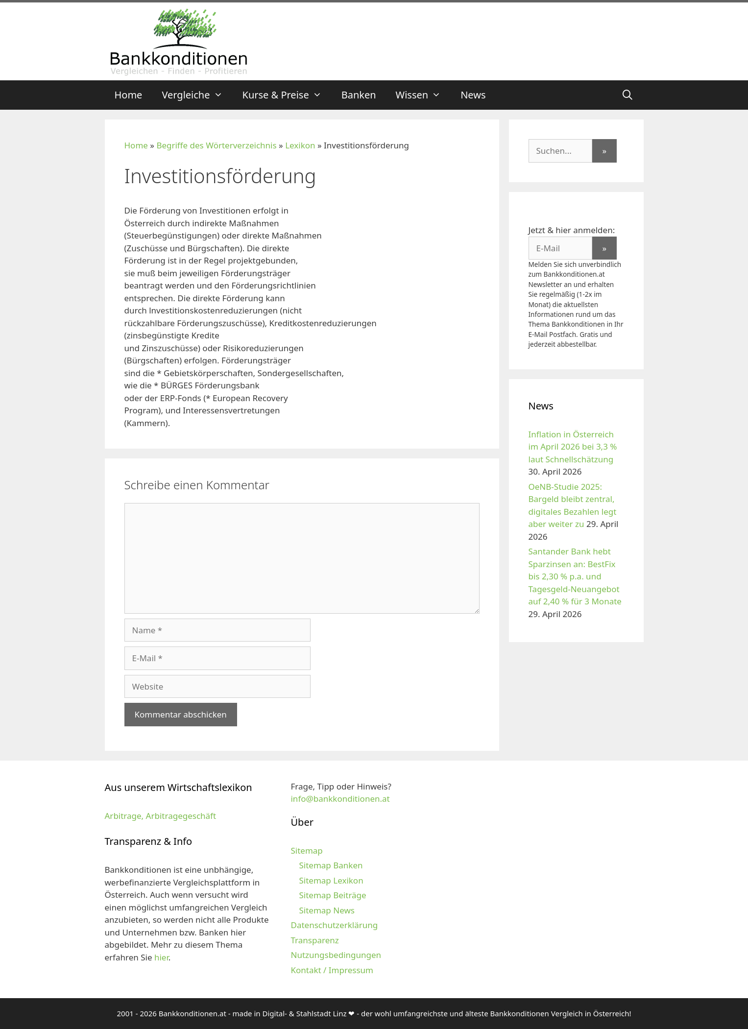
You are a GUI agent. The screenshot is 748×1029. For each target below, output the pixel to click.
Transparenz (314, 940)
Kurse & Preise (287, 95)
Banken (358, 94)
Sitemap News (326, 910)
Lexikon (300, 145)
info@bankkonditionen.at (339, 798)
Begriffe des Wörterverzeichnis (216, 145)
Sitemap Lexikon (331, 880)
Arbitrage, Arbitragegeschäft (161, 815)
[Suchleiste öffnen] (627, 95)
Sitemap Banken (330, 865)
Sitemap (306, 850)
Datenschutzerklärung (334, 925)
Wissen (423, 95)
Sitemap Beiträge (332, 895)
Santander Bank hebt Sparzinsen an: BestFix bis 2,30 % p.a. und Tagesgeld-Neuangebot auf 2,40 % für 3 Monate (575, 576)
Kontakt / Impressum (331, 970)
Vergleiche (197, 95)
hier (161, 957)
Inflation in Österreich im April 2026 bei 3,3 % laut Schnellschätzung (573, 447)
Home (129, 94)
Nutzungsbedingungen (335, 954)
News (472, 94)
